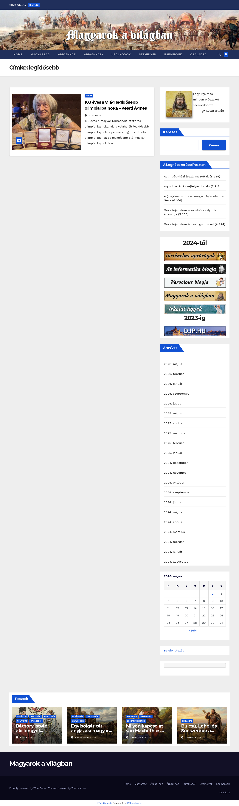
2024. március (174, 532)
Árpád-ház (67, 54)
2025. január (173, 453)
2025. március (174, 433)
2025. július (172, 403)
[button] (219, 54)
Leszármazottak (136, 721)
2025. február (174, 443)
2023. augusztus (176, 561)
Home (17, 54)
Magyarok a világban (40, 763)
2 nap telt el (29, 737)
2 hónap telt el (86, 737)
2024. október (174, 482)
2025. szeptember (177, 393)
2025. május (173, 413)
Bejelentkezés (174, 650)
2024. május (173, 512)
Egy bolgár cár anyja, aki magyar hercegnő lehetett (91, 730)
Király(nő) (49, 716)
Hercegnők (92, 716)
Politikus (22, 721)
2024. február (174, 542)
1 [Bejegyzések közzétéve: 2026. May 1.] (203, 593)
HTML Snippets (104, 803)
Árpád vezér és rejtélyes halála (187, 186)
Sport (89, 96)
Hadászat (22, 716)
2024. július (172, 502)
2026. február (174, 374)
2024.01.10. (95, 115)
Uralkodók (121, 54)
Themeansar (79, 788)
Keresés (170, 132)
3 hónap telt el (141, 737)
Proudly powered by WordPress (28, 788)
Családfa (198, 54)
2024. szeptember (177, 492)
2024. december (176, 463)
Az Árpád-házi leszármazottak (186, 176)
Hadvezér (35, 716)
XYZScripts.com (134, 803)
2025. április (173, 423)
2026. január (173, 383)
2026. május (173, 364)
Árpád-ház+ (93, 54)
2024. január (173, 551)
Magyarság (40, 54)
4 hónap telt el (196, 737)
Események (173, 54)
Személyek (147, 54)
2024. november (176, 472)
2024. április (173, 522)
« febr (193, 630)
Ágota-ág (132, 716)
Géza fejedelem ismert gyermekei (189, 224)
